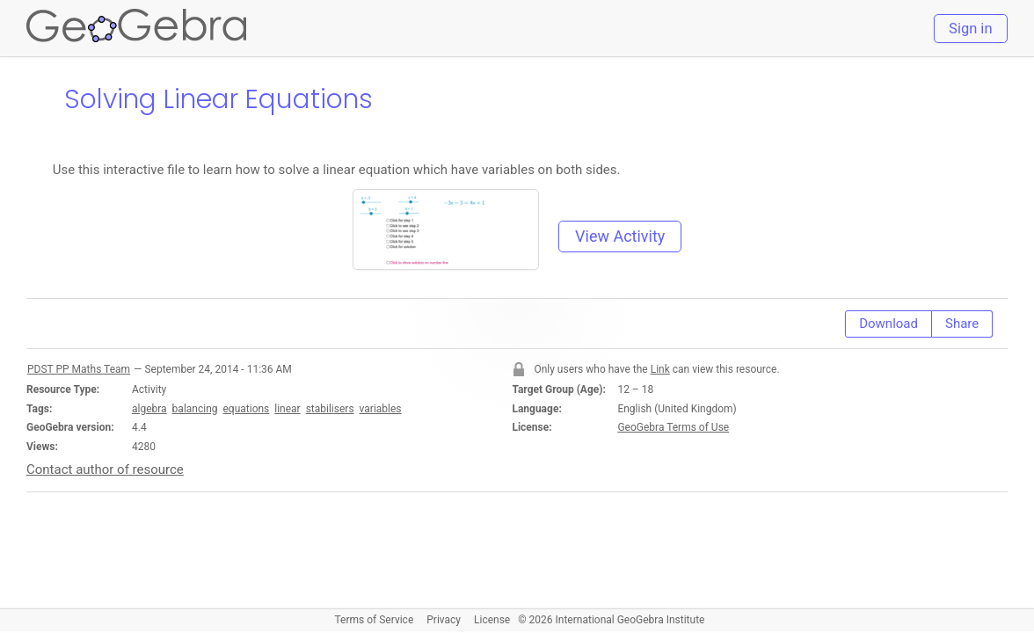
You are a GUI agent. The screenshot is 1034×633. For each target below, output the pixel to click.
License (492, 620)
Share (962, 323)
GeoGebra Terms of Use (673, 427)
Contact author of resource (105, 469)
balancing (195, 409)
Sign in (970, 28)
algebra (149, 409)
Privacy (443, 620)
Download (888, 323)
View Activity (620, 236)
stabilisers (330, 409)
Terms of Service (374, 620)
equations (245, 409)
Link (660, 369)
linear (287, 409)
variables (381, 409)
